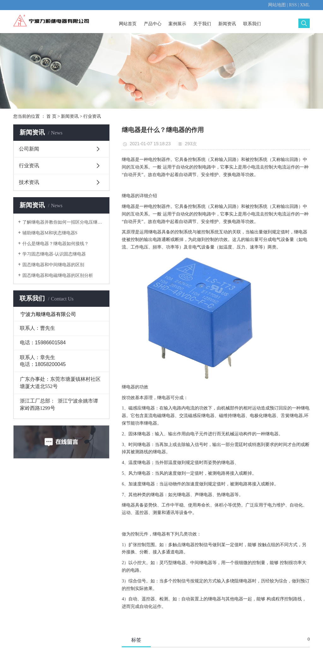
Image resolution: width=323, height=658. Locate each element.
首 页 (51, 116)
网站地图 (277, 5)
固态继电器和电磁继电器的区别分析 (57, 275)
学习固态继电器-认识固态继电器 (54, 254)
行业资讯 (92, 116)
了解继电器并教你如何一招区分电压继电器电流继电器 (63, 222)
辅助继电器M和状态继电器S (49, 233)
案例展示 (177, 23)
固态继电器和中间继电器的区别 (53, 264)
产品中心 (153, 23)
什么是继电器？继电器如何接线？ (55, 243)
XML (305, 5)
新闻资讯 (227, 23)
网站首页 (128, 23)
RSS (293, 5)
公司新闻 (29, 149)
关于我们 (202, 23)
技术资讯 (29, 182)
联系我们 (252, 23)
